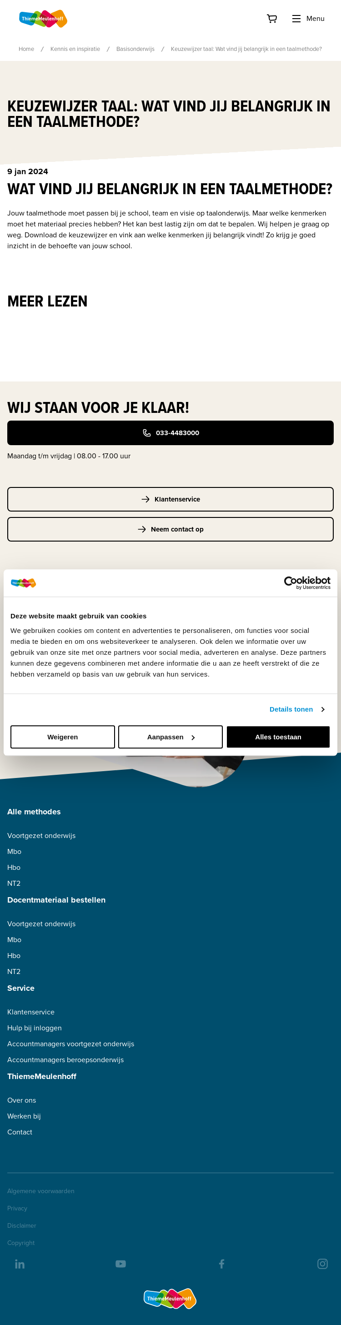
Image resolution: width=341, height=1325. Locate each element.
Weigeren (62, 737)
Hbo (13, 867)
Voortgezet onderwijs (41, 835)
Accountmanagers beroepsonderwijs (65, 1059)
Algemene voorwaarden (41, 1191)
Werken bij (24, 1116)
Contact (19, 1132)
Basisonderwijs (135, 49)
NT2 (13, 883)
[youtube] (120, 1263)
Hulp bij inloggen (34, 1027)
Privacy (17, 1208)
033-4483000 (170, 433)
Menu (308, 18)
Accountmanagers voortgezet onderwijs (70, 1043)
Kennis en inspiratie (75, 49)
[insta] (322, 1263)
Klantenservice (170, 499)
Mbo (14, 851)
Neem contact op (170, 529)
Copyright (21, 1243)
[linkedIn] (19, 1263)
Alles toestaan (278, 737)
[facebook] (221, 1263)
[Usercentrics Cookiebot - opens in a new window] (291, 583)
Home (26, 49)
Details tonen (291, 709)
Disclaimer (21, 1225)
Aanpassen (171, 737)
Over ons (21, 1100)
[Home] (43, 18)
